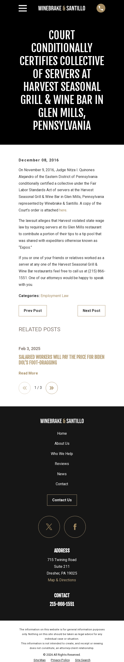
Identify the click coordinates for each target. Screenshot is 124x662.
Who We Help (62, 453)
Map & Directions (62, 580)
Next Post (91, 310)
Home (62, 433)
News (62, 474)
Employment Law (55, 296)
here (62, 210)
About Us (62, 443)
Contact (62, 484)
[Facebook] (75, 527)
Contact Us (62, 500)
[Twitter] (49, 527)
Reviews (62, 463)
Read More (28, 373)
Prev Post (33, 310)
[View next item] (52, 388)
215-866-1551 (62, 604)
